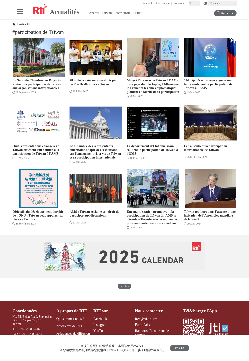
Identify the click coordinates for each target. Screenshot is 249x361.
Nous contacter (149, 311)
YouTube (99, 331)
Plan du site (164, 3)
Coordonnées (24, 311)
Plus (124, 286)
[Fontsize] (194, 3)
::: (140, 3)
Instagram (100, 325)
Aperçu (94, 13)
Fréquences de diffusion (73, 333)
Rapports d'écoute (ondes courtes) (152, 333)
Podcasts (179, 3)
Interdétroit (122, 13)
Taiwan (107, 13)
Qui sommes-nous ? (70, 319)
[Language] (222, 3)
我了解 (179, 348)
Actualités (24, 24)
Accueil (148, 3)
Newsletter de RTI (69, 326)
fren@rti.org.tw (146, 319)
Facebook (100, 319)
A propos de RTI (71, 311)
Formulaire (143, 325)
